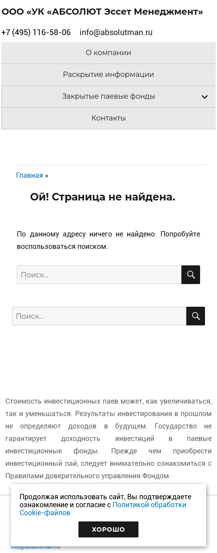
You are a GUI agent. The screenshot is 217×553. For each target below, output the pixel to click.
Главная (29, 175)
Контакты (109, 118)
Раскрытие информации (108, 74)
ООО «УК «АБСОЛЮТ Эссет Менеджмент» (102, 11)
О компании (109, 52)
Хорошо (108, 529)
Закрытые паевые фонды (108, 96)
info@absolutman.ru (35, 547)
